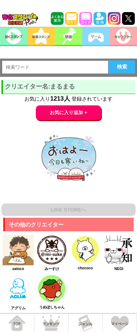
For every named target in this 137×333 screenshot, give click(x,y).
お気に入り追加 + (68, 112)
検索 (122, 67)
